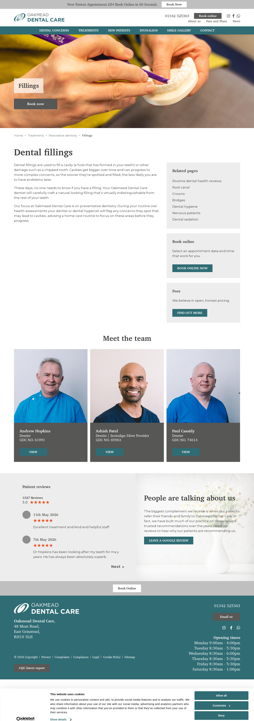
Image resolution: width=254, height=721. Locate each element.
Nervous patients (186, 213)
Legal (95, 657)
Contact (207, 32)
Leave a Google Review (168, 540)
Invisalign (149, 32)
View (33, 452)
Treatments (36, 135)
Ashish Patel (107, 431)
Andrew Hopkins (35, 431)
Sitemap (129, 657)
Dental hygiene (185, 206)
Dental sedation (185, 219)
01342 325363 (227, 605)
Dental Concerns (54, 32)
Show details (58, 715)
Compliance (81, 657)
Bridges (178, 200)
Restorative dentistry (63, 135)
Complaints (62, 657)
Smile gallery (179, 32)
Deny (221, 711)
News (236, 22)
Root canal (181, 187)
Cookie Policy (112, 657)
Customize (221, 701)
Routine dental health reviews (197, 181)
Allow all (221, 691)
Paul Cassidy (183, 431)
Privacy (46, 657)
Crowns (178, 194)
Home (18, 135)
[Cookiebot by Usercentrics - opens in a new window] (25, 715)
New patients (119, 32)
